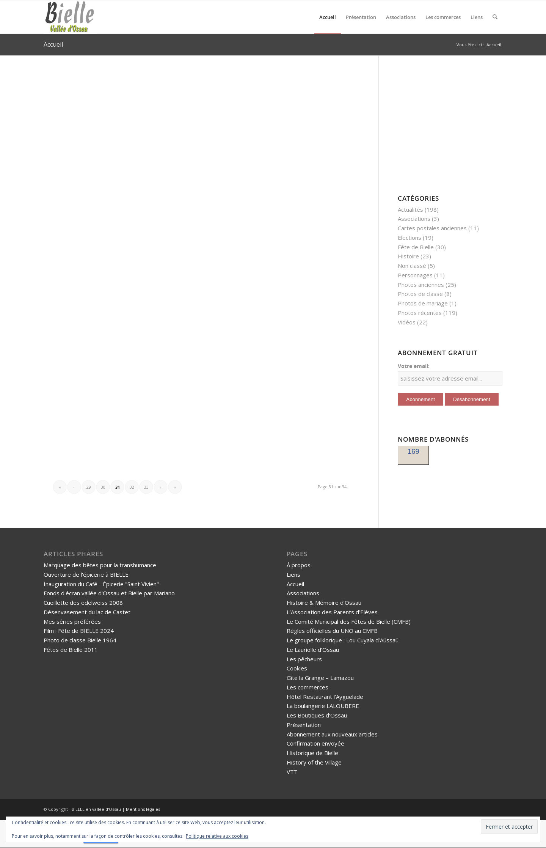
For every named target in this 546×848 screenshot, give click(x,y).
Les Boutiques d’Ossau (317, 715)
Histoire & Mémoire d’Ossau (324, 602)
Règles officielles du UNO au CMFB (332, 630)
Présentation (304, 724)
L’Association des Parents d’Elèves (332, 612)
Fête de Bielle (416, 247)
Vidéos (407, 322)
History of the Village (314, 762)
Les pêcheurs (304, 659)
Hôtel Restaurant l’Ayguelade (325, 696)
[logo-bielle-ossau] (70, 17)
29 (88, 487)
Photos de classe (420, 293)
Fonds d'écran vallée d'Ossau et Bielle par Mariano (109, 593)
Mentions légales (143, 809)
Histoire (408, 256)
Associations (414, 218)
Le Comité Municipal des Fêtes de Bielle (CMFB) (349, 621)
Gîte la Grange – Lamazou (320, 677)
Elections (409, 237)
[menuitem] (327, 17)
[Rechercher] (495, 17)
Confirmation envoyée (315, 743)
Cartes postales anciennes (432, 228)
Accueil (53, 44)
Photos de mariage (423, 303)
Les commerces (307, 687)
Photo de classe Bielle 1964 (80, 640)
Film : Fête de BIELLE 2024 (79, 630)
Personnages (415, 275)
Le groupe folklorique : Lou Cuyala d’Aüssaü (343, 640)
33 (146, 487)
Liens (293, 574)
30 (103, 487)
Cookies (297, 668)
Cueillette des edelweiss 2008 (83, 602)
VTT (292, 772)
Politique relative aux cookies (217, 836)
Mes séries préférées (72, 621)
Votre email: (414, 366)
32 (132, 487)
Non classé (412, 265)
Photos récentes (420, 312)
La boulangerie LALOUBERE (323, 706)
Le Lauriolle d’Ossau (313, 649)
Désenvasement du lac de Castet (87, 612)
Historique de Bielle (312, 753)
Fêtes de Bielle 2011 (71, 649)
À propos (299, 565)
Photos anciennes (421, 284)
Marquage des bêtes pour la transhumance (100, 565)
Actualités (410, 209)
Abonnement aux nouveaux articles (332, 734)
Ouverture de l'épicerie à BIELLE (86, 574)
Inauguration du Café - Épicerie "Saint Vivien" (101, 584)
